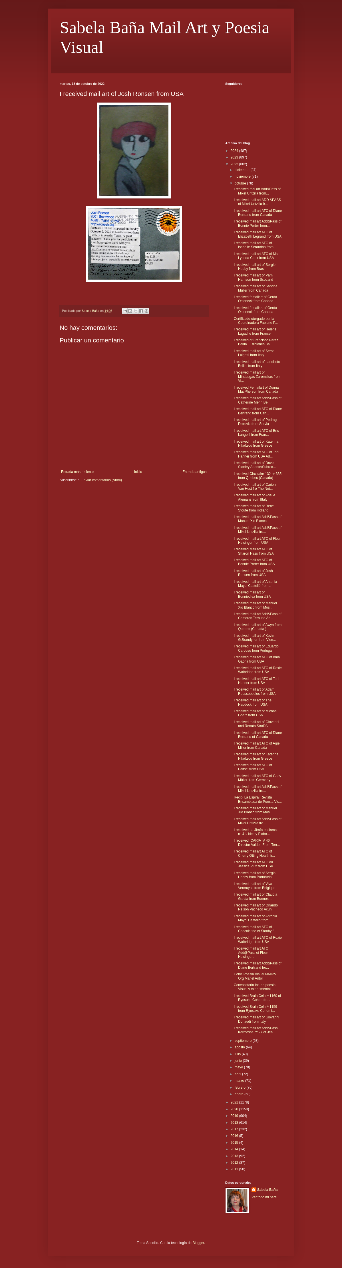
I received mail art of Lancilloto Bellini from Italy (257, 364)
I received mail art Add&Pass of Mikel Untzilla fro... (257, 530)
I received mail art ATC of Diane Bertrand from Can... (258, 411)
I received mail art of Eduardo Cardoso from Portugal (256, 648)
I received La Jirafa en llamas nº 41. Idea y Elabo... (256, 832)
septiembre (244, 1041)
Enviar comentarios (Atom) (101, 480)
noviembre (243, 176)
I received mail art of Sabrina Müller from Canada (255, 288)
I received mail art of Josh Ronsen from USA (253, 573)
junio (239, 1061)
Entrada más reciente (77, 472)
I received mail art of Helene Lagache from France (255, 331)
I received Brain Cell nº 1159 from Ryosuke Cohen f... (255, 1009)
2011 (235, 1169)
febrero (240, 1088)
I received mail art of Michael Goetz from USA (255, 713)
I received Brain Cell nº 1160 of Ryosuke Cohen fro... (257, 998)
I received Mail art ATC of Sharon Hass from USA (254, 551)
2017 (235, 1129)
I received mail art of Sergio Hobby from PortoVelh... (254, 875)
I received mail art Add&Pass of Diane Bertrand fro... (257, 965)
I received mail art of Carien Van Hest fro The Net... (255, 487)
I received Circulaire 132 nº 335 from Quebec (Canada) (257, 476)
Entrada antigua (194, 472)
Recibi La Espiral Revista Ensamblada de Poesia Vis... (258, 799)
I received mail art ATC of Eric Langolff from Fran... (256, 433)
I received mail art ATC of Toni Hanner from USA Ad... (256, 454)
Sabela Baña (267, 1190)
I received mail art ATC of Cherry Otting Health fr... (254, 853)
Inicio (138, 472)
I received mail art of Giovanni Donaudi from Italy (256, 1019)
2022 (235, 164)
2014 (235, 1149)
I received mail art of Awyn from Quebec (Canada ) (257, 627)
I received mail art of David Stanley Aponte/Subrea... (255, 465)
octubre (241, 183)
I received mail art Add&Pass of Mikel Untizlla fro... (257, 821)
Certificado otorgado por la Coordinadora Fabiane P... (256, 321)
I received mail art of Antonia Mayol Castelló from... (255, 584)
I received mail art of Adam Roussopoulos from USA (254, 691)
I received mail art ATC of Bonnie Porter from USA (254, 562)
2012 (235, 1163)
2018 (235, 1123)
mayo (239, 1067)
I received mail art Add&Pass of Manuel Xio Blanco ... (257, 519)
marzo (240, 1081)
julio (238, 1054)
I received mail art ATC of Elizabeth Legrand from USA (257, 234)
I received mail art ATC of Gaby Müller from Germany (257, 778)
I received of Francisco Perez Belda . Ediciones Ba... (256, 342)
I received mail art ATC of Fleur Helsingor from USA (257, 541)
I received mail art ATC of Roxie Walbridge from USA (258, 670)
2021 (235, 1102)
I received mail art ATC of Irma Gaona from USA (257, 659)
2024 (235, 151)
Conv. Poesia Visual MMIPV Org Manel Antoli (255, 976)
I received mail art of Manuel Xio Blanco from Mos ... (255, 810)
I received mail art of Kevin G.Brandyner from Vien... (255, 638)
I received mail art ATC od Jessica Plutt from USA (253, 864)
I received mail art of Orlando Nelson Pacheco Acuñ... (256, 907)
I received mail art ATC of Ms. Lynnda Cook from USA (256, 256)
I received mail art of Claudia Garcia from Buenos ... (255, 896)
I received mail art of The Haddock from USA (252, 702)
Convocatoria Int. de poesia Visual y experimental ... (254, 987)
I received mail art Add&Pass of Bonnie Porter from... (257, 223)
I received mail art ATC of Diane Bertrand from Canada (258, 213)
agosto (240, 1047)
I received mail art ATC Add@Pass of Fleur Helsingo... (251, 952)
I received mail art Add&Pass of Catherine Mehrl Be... (257, 400)
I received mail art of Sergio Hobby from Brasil (254, 267)
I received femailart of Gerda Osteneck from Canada (255, 299)
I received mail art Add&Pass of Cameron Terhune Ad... (257, 616)
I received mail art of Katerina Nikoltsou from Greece (256, 444)
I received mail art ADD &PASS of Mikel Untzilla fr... (257, 202)
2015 (235, 1143)
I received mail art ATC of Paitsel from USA (253, 767)
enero (239, 1094)
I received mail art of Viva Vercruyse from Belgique (254, 886)
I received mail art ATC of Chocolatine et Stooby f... (255, 929)
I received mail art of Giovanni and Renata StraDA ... (256, 724)
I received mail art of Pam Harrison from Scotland (253, 277)
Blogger (198, 1243)
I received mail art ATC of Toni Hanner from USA (256, 681)
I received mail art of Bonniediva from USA (252, 594)
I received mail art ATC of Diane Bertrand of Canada (258, 735)
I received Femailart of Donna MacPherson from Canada (256, 390)
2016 (235, 1136)
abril (238, 1074)
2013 (235, 1156)
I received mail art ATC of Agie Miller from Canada (257, 745)
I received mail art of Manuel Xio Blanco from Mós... (255, 605)
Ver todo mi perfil (264, 1197)
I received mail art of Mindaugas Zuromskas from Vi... (257, 376)
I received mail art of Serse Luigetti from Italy (254, 353)
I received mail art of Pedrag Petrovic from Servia (255, 422)
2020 (235, 1109)
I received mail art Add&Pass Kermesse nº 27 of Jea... (255, 1030)
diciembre (242, 170)
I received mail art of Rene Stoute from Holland (254, 508)
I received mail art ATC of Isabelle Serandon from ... (255, 245)
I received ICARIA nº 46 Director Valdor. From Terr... (257, 842)
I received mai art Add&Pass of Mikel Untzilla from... (257, 191)
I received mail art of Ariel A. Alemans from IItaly (255, 497)
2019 (235, 1116)
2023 (235, 157)
